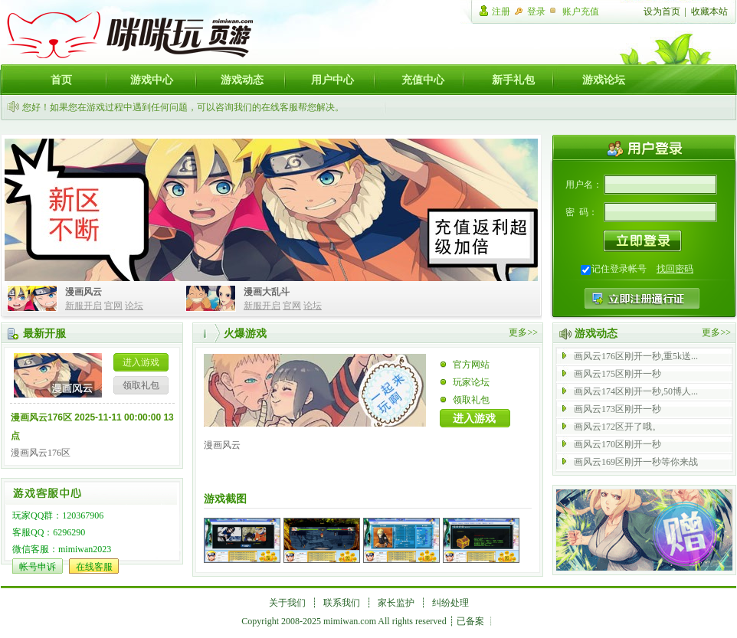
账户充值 (580, 11)
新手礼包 (513, 80)
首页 (61, 80)
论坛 (134, 305)
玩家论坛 (471, 382)
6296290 (69, 532)
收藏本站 (709, 11)
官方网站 (471, 364)
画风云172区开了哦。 (617, 426)
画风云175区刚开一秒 (617, 373)
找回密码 (675, 268)
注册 (501, 11)
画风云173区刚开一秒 (617, 409)
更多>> (523, 332)
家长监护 (396, 602)
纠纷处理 (450, 602)
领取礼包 (141, 385)
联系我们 (341, 602)
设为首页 (662, 11)
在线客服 (94, 566)
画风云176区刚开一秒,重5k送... (636, 356)
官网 (113, 305)
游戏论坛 (603, 80)
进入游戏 (141, 362)
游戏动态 (242, 80)
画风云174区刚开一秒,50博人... (636, 391)
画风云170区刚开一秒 (617, 444)
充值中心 (422, 80)
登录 (536, 11)
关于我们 (287, 602)
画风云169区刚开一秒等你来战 (636, 461)
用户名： (583, 184)
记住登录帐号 (619, 268)
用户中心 (332, 80)
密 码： (581, 212)
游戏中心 (151, 80)
